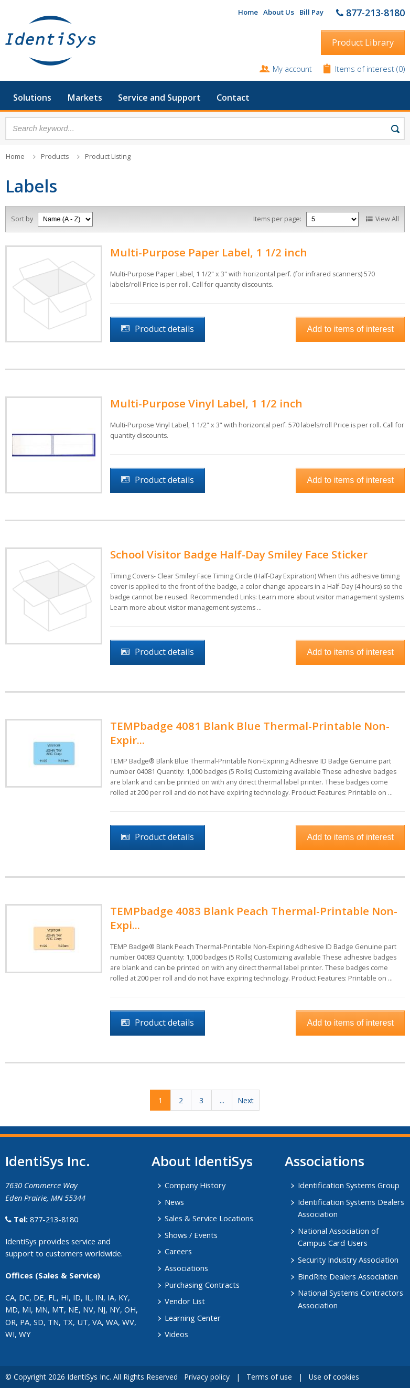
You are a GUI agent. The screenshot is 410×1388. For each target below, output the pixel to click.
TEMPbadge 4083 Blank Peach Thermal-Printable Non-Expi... (253, 917)
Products (55, 156)
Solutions (32, 97)
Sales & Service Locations (209, 1218)
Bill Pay (311, 12)
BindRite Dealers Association (348, 1276)
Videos (176, 1334)
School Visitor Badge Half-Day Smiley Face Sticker (239, 554)
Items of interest (365, 68)
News (174, 1202)
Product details (164, 329)
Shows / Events (191, 1235)
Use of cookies (334, 1377)
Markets (84, 97)
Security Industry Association (348, 1259)
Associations (186, 1268)
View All (387, 218)
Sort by (22, 218)
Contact (233, 97)
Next (246, 1100)
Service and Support (159, 97)
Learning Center (193, 1317)
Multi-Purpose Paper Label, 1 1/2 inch (208, 252)
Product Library (363, 42)
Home (248, 12)
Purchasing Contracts (202, 1284)
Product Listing (108, 156)
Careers (178, 1251)
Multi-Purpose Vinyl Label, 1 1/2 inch (206, 403)
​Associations (324, 1161)
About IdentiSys (202, 1161)
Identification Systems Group (349, 1185)
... (222, 1100)
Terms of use (269, 1377)
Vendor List (185, 1301)
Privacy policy (207, 1377)
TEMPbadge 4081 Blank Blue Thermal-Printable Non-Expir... (250, 732)
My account (292, 68)
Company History (195, 1185)
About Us (278, 12)
